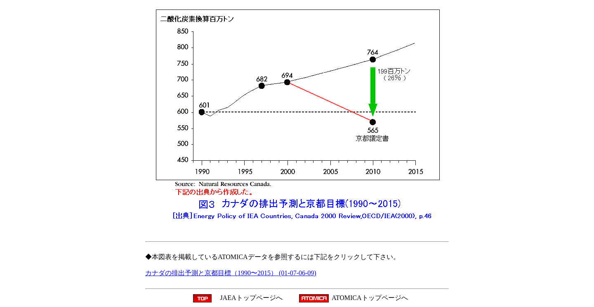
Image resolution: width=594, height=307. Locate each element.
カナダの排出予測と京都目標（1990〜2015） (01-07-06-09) (230, 272)
